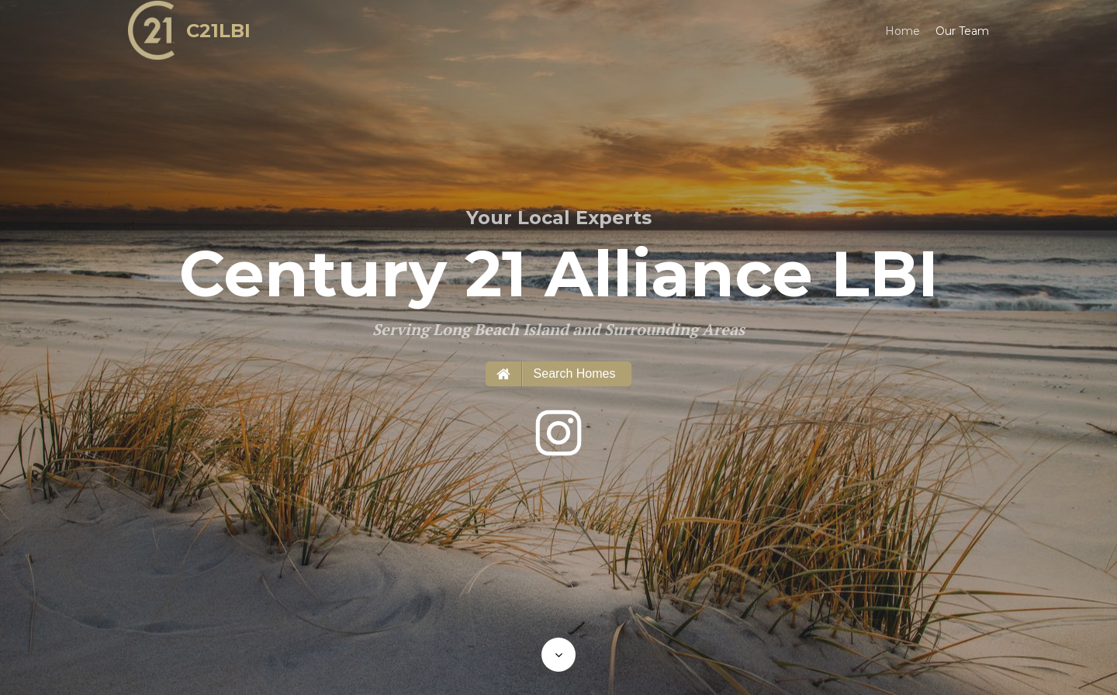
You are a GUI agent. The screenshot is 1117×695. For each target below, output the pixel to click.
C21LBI (218, 30)
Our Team (962, 31)
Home (902, 31)
